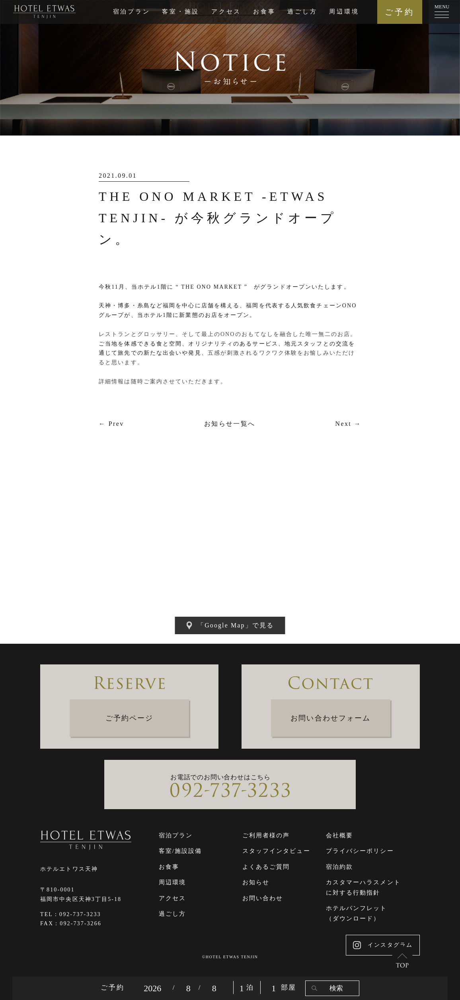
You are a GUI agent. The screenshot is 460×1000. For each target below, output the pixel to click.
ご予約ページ (129, 718)
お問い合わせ (262, 898)
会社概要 (339, 835)
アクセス (226, 11)
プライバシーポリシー (360, 851)
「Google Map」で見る (230, 625)
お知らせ (255, 882)
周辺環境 (344, 11)
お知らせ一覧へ (229, 423)
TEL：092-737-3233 (70, 914)
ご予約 (400, 12)
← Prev (111, 423)
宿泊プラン (131, 11)
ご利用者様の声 (266, 835)
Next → (348, 423)
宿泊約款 (339, 867)
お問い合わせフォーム (330, 718)
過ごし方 (302, 11)
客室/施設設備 (180, 851)
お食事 (264, 11)
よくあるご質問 (266, 867)
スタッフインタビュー (276, 851)
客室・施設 (180, 11)
